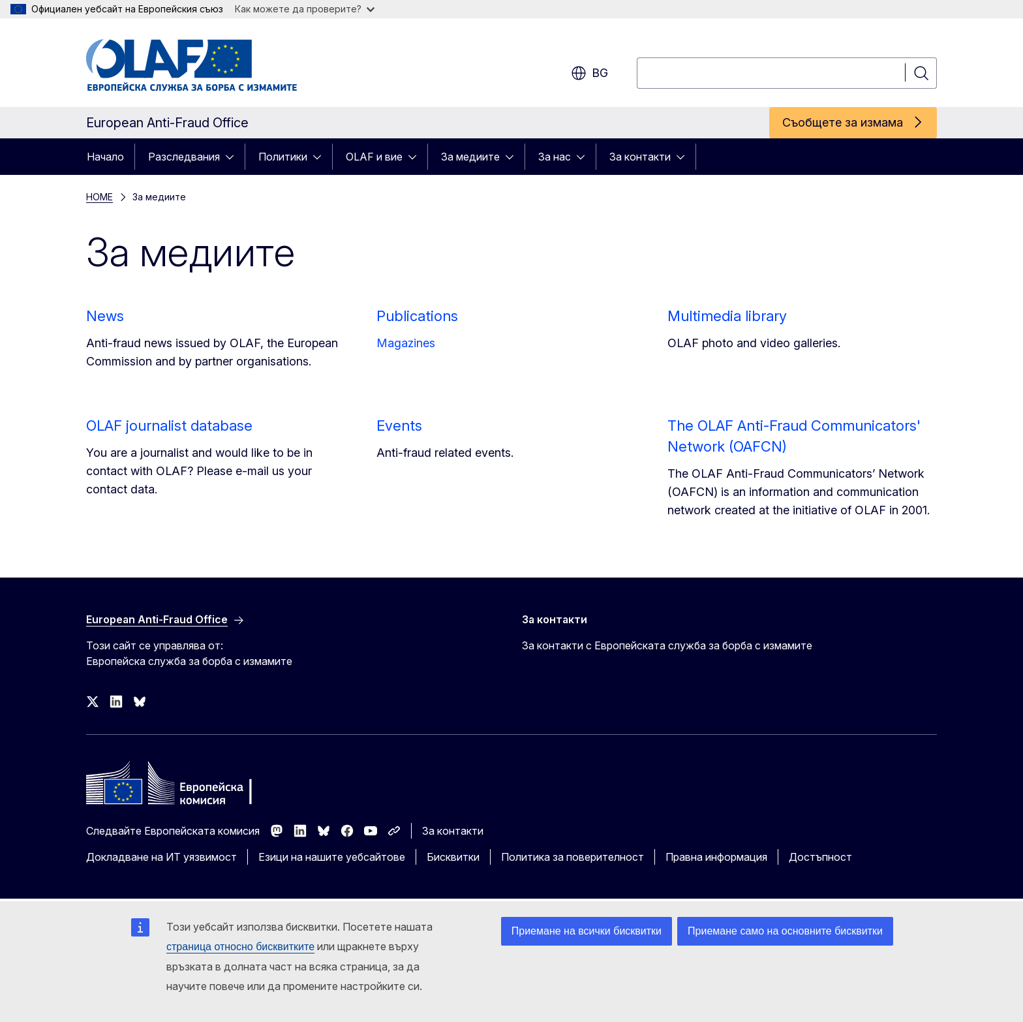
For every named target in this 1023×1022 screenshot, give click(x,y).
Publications (417, 315)
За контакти (640, 156)
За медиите (470, 156)
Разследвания (184, 156)
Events (399, 425)
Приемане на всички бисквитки (587, 931)
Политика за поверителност (572, 856)
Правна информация (716, 856)
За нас (554, 156)
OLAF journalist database (169, 425)
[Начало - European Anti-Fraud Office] (191, 65)
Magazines (405, 343)
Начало (105, 156)
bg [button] (589, 73)
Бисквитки (453, 856)
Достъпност (820, 856)
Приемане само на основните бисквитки (785, 931)
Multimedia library (727, 315)
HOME (99, 196)
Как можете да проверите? (304, 8)
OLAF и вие (374, 156)
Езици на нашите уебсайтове (331, 856)
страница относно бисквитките (240, 946)
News (105, 315)
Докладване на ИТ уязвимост (161, 856)
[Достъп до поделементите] (233, 156)
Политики (282, 156)
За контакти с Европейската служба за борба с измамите (667, 645)
